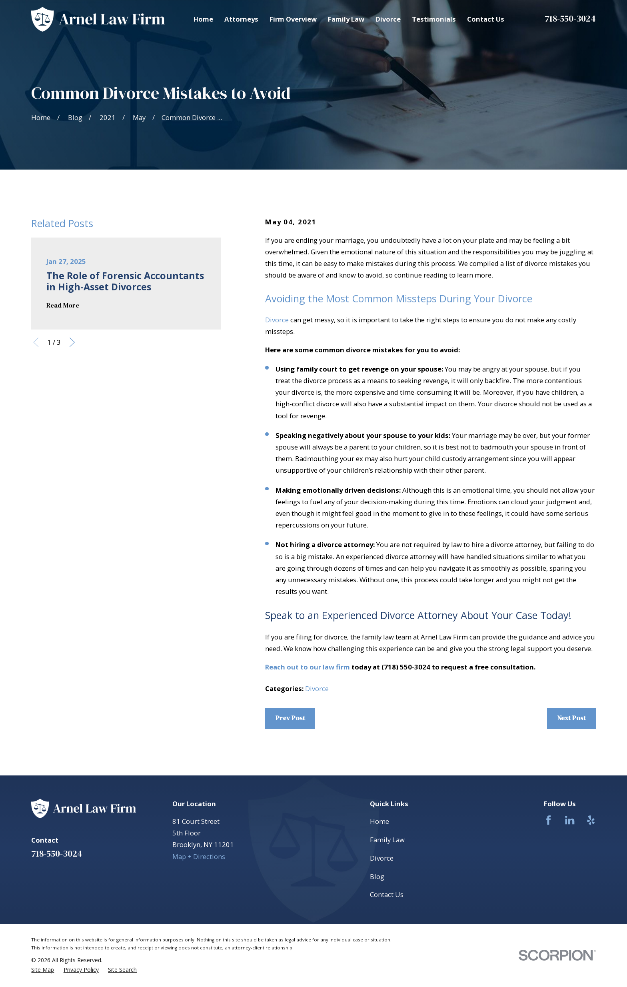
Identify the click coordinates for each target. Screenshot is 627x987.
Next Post (571, 718)
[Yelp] (590, 820)
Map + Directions (198, 856)
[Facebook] (548, 820)
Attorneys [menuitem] (241, 19)
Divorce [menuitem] (388, 19)
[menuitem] (42, 970)
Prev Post (290, 718)
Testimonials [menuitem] (434, 19)
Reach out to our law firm (307, 666)
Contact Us (386, 894)
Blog (377, 876)
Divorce (277, 319)
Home (379, 821)
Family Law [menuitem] (346, 19)
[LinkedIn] (569, 820)
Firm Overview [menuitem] (293, 19)
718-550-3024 (570, 18)
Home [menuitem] (203, 19)
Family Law (387, 839)
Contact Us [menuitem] (485, 19)
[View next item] (72, 342)
